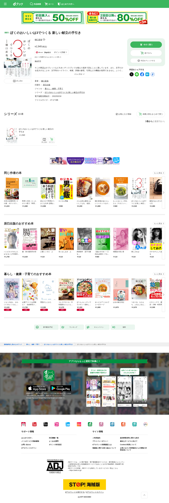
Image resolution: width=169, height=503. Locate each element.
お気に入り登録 (124, 114)
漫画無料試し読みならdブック (13, 344)
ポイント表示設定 (55, 445)
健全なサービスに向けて (128, 441)
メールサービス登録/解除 (30, 441)
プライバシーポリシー (100, 441)
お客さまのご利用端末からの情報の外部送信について (133, 449)
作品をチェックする (148, 61)
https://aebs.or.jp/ (75, 470)
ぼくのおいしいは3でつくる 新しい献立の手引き (36, 130)
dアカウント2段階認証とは (102, 445)
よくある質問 (53, 441)
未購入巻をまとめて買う (153, 114)
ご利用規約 (96, 438)
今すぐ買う (148, 45)
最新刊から (160, 121)
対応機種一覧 (53, 438)
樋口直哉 (38, 40)
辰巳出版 (46, 85)
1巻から (149, 121)
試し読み (19, 81)
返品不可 (38, 61)
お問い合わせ (26, 445)
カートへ (148, 53)
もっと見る (158, 173)
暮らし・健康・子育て (54, 89)
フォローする (44, 39)
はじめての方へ (26, 438)
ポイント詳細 (59, 52)
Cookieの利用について (128, 445)
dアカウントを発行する (75, 492)
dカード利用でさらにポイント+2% (47, 57)
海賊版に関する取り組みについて (104, 448)
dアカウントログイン (28, 448)
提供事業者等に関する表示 (129, 438)
